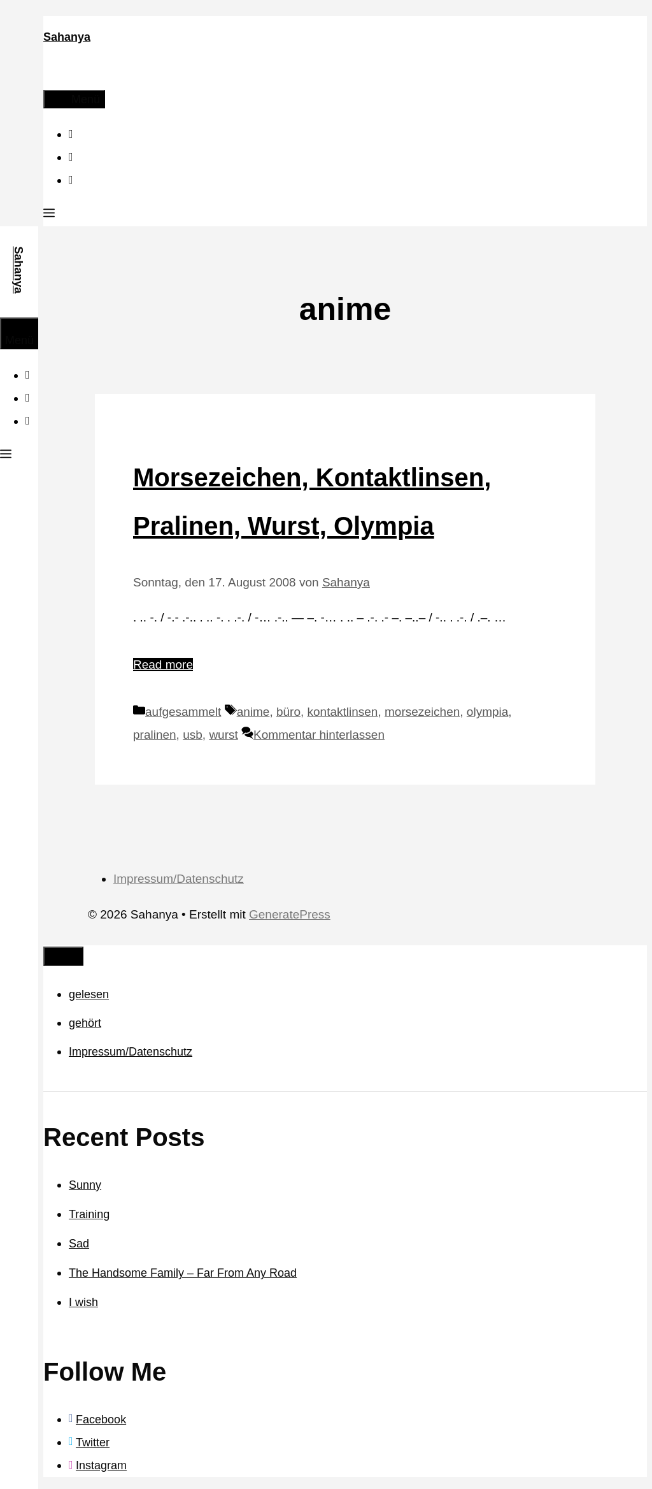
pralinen (154, 734)
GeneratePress (289, 914)
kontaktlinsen (343, 711)
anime (253, 711)
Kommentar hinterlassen (319, 734)
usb (192, 734)
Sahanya (66, 37)
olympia (487, 711)
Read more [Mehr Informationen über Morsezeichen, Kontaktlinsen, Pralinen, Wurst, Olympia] (163, 664)
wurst (223, 734)
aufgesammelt (183, 711)
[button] (49, 214)
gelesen (89, 994)
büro (288, 711)
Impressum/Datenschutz (178, 878)
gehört (85, 1023)
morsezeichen (422, 711)
